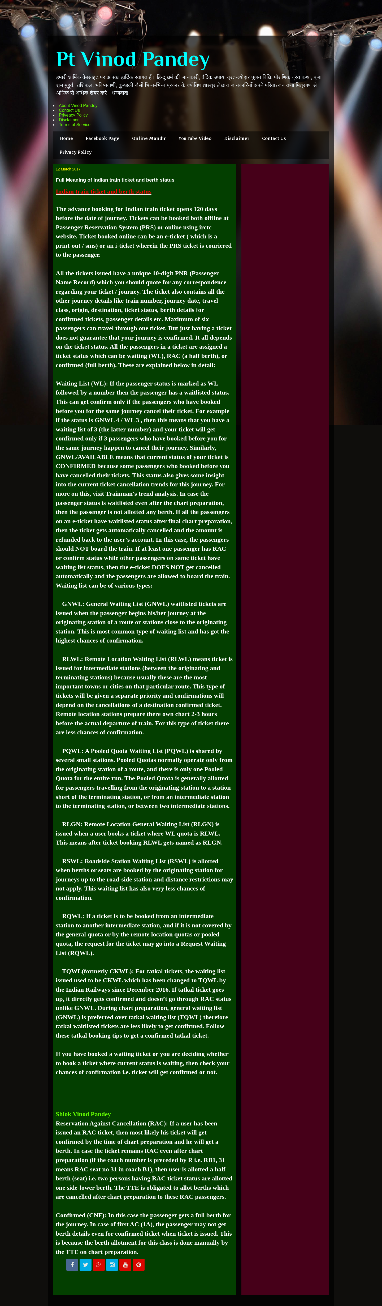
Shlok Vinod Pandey (83, 1114)
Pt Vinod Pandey (133, 59)
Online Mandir (149, 138)
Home (66, 138)
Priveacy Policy (73, 115)
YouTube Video (195, 138)
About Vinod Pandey (78, 105)
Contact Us (69, 110)
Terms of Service (74, 124)
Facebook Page (102, 138)
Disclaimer (69, 120)
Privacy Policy (75, 152)
